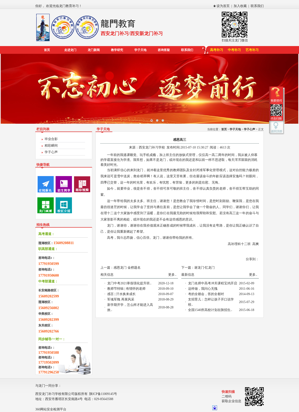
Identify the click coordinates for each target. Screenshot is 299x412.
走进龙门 (70, 50)
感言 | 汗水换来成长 (121, 294)
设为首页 (223, 6)
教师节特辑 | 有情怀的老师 (126, 288)
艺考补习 (252, 50)
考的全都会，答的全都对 (206, 294)
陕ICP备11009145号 (103, 394)
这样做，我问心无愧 (202, 288)
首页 (47, 50)
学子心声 (51, 152)
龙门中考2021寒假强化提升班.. (129, 283)
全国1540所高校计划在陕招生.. (210, 310)
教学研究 (117, 50)
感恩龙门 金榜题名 (127, 267)
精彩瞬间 (51, 145)
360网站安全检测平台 (50, 409)
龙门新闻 (94, 50)
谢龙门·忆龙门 (204, 267)
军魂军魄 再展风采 (120, 299)
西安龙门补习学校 (152, 147)
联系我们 (257, 6)
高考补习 (216, 50)
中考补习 (234, 50)
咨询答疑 (164, 50)
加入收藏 (240, 6)
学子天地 (140, 50)
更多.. (172, 274)
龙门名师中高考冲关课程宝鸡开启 (212, 283)
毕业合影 (51, 139)
